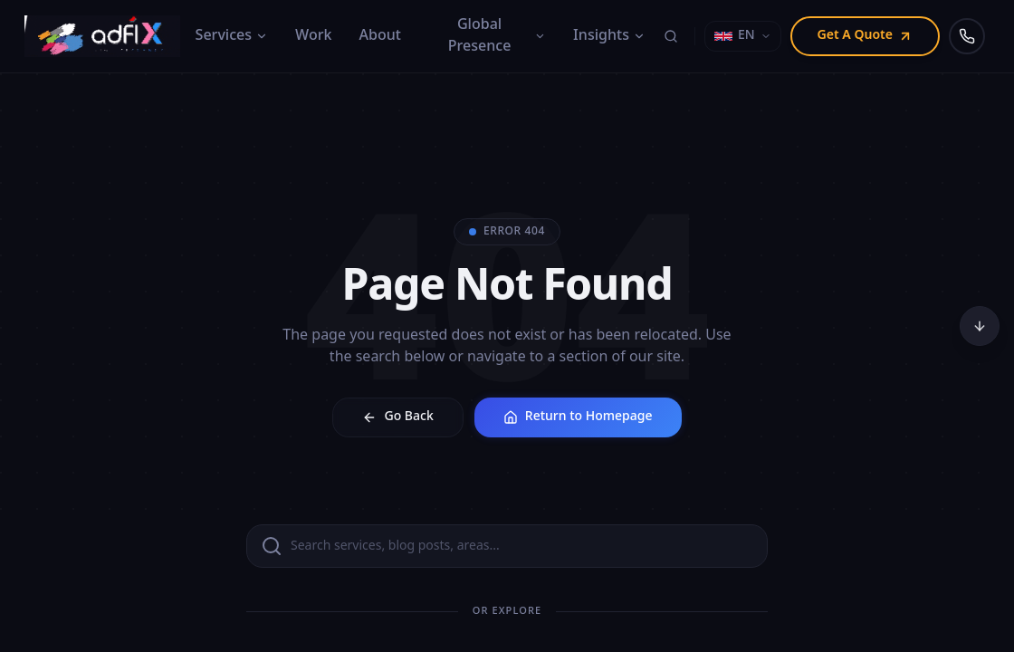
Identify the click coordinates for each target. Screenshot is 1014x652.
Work (313, 36)
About (380, 36)
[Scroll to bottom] (980, 326)
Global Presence (497, 36)
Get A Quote (865, 35)
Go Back (397, 417)
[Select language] (742, 36)
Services (232, 36)
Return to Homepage (578, 417)
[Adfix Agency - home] (107, 36)
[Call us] (967, 36)
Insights (609, 36)
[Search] (670, 36)
